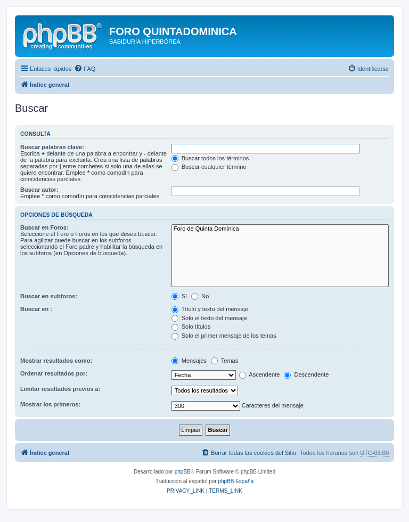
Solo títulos (190, 326)
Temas (224, 360)
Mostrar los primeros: (50, 404)
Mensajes (189, 360)
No (200, 296)
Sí (179, 296)
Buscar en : (36, 309)
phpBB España (235, 481)
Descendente (306, 374)
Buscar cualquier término (209, 167)
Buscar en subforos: (48, 296)
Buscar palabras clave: (52, 147)
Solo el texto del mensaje (209, 318)
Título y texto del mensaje (209, 309)
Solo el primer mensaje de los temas (223, 335)
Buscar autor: (39, 189)
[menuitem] (84, 68)
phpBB (183, 472)
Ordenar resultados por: (53, 373)
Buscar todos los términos (210, 158)
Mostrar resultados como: (56, 360)
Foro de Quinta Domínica (280, 229)
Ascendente (259, 374)
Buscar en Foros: (44, 227)
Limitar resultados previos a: (60, 389)
